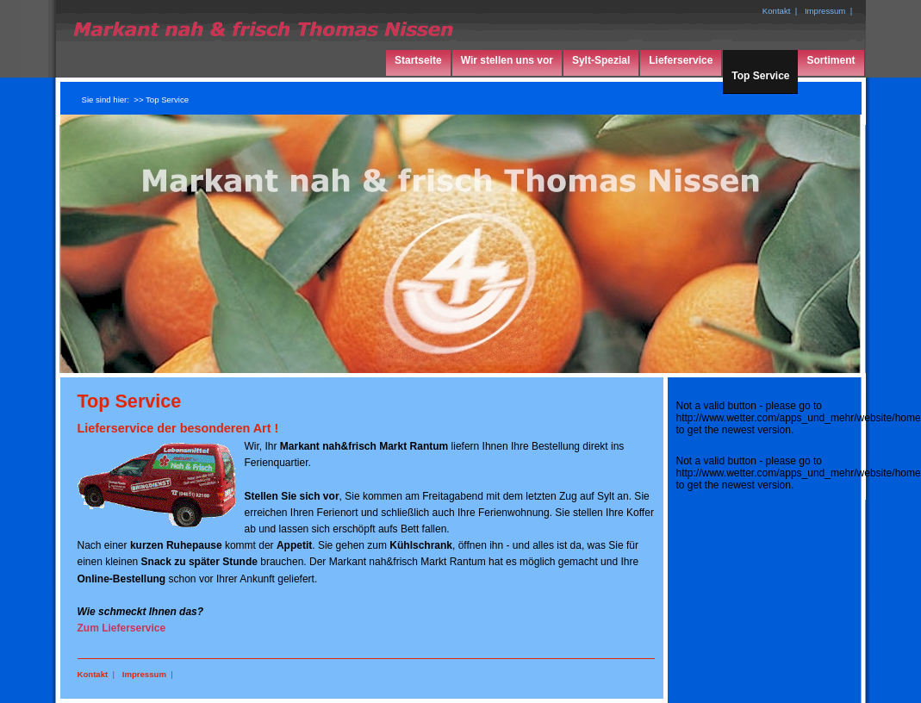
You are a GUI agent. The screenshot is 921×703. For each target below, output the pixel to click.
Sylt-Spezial (601, 60)
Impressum (144, 674)
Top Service (760, 76)
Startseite (418, 60)
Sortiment (830, 60)
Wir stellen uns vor (507, 60)
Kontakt (93, 674)
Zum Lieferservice (122, 628)
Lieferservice (681, 60)
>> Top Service (161, 99)
